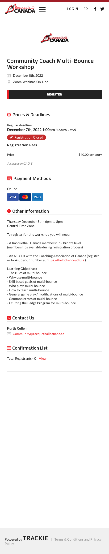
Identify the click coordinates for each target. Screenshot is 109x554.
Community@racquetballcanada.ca (38, 334)
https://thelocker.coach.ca (65, 260)
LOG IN (72, 9)
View (42, 358)
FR (86, 9)
